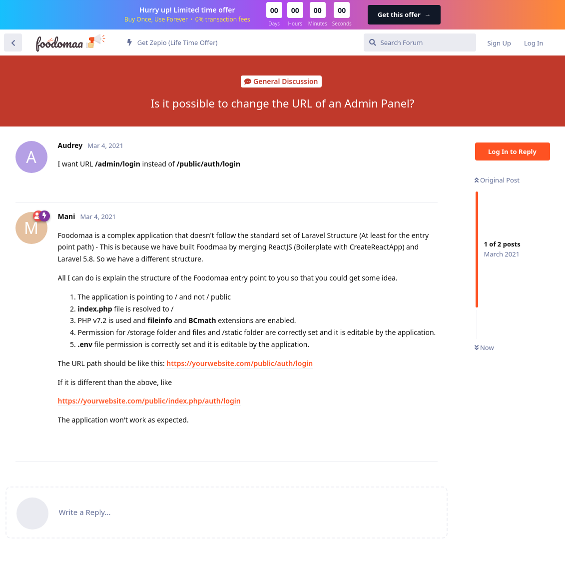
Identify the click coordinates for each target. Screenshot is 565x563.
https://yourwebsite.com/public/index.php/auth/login (149, 401)
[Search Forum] (420, 43)
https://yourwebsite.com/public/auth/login (239, 363)
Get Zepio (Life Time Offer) (172, 42)
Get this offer (404, 14)
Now (484, 347)
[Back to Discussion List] (13, 43)
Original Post (497, 180)
